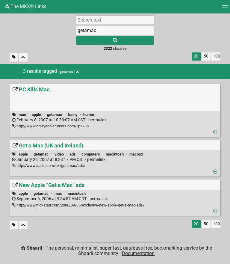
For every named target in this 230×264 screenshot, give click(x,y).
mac (22, 114)
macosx (136, 154)
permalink (59, 120)
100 (216, 56)
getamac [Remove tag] (69, 72)
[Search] (115, 40)
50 (206, 56)
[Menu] (225, 8)
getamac (54, 114)
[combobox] (115, 30)
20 (196, 56)
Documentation (138, 253)
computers (90, 154)
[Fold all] (23, 57)
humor (88, 114)
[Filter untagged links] (14, 57)
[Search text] (115, 19)
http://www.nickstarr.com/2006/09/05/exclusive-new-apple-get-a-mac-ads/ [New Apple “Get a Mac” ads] (78, 205)
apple (36, 114)
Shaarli (34, 248)
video (59, 154)
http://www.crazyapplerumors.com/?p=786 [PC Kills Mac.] (50, 126)
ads (72, 154)
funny (73, 114)
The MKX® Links (25, 6)
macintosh (115, 154)
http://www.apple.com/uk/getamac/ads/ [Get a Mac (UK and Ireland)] (48, 165)
